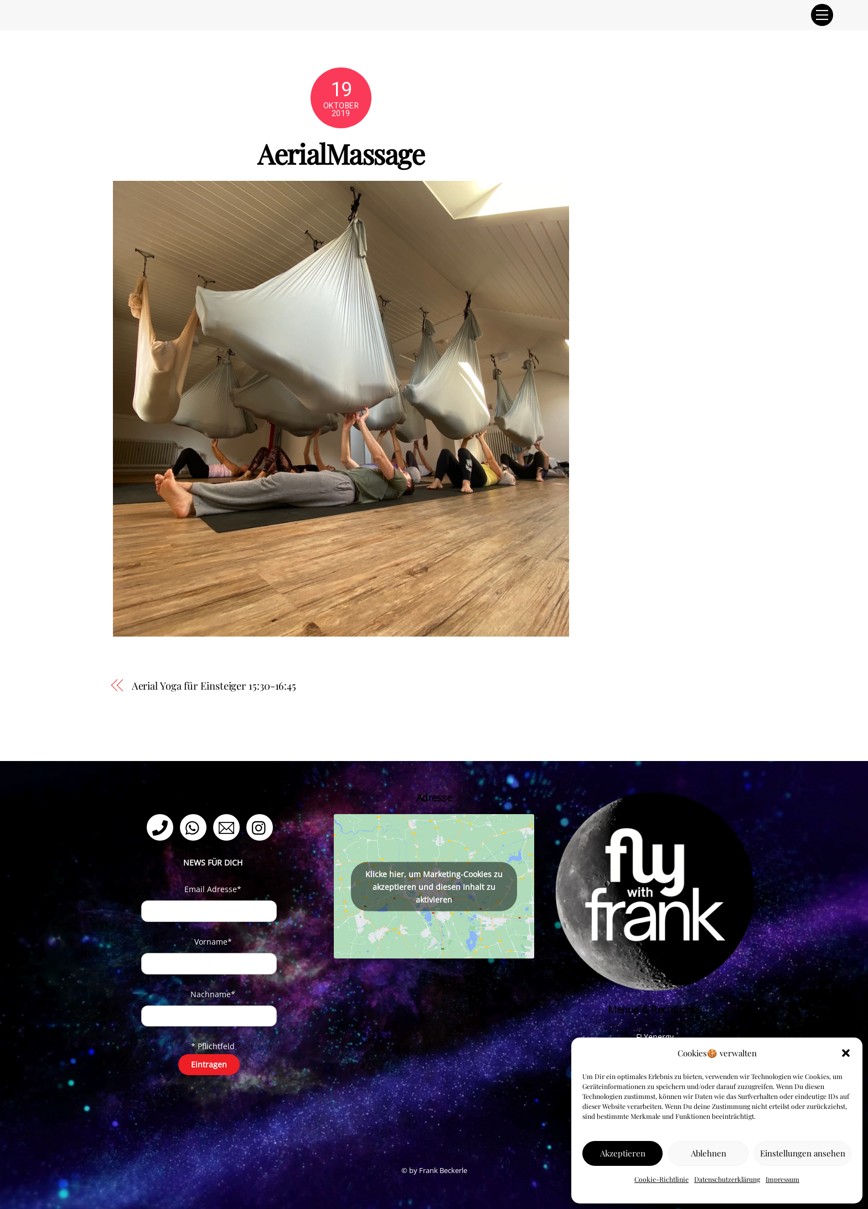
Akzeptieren (622, 1153)
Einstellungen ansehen (802, 1153)
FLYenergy (655, 1036)
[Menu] (822, 15)
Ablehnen (708, 1153)
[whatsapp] (195, 826)
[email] (228, 826)
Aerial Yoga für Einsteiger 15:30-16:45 (214, 685)
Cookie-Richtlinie (661, 1179)
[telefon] (162, 826)
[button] (845, 1053)
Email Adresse (212, 889)
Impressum (782, 1179)
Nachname (212, 994)
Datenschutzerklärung (727, 1179)
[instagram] (261, 826)
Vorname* (213, 941)
